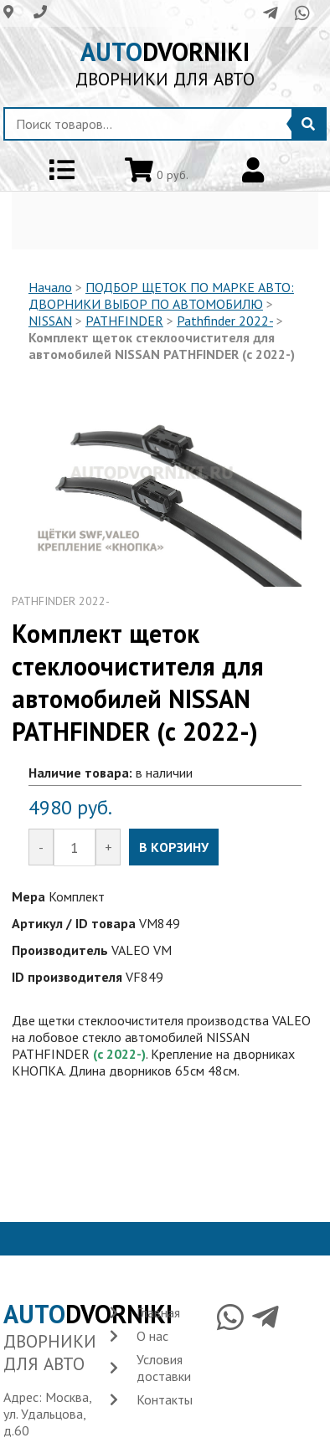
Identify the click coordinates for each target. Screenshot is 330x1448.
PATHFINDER (124, 320)
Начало (50, 287)
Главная (158, 1312)
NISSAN (50, 320)
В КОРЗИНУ (174, 847)
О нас (152, 1335)
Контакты (165, 1399)
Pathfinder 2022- (225, 320)
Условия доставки (164, 1367)
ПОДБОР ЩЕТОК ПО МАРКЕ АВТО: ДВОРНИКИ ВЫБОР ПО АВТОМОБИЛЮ (161, 295)
